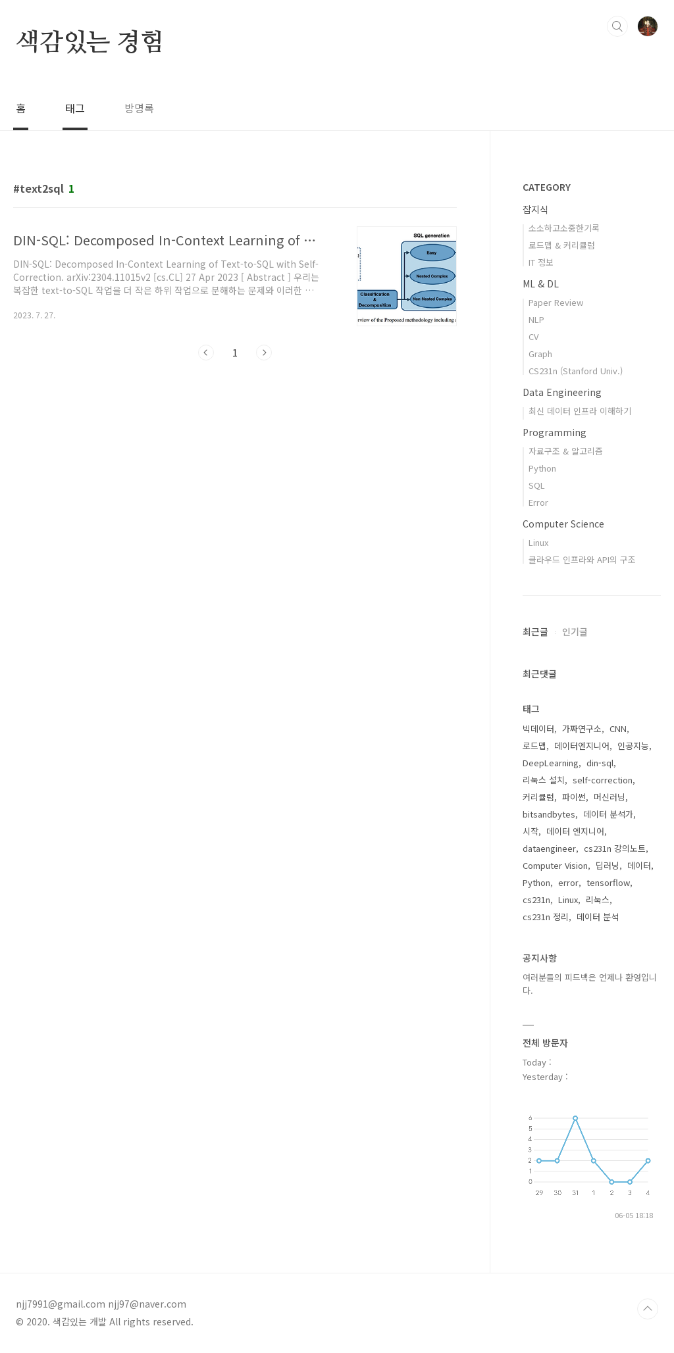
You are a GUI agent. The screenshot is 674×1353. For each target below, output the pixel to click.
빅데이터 (538, 728)
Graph (540, 353)
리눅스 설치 (544, 780)
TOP (647, 1308)
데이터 (639, 865)
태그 (75, 108)
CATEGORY (547, 186)
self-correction (603, 780)
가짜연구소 (582, 728)
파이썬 (574, 797)
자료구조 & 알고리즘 (566, 451)
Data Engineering (562, 392)
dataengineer (549, 848)
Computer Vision (555, 865)
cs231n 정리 (546, 916)
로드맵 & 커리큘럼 (562, 245)
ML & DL (541, 283)
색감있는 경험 (90, 43)
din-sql (599, 762)
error (568, 882)
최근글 (535, 631)
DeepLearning (551, 762)
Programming (554, 432)
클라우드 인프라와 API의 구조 (582, 559)
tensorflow (608, 882)
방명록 (139, 108)
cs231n (536, 899)
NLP (536, 319)
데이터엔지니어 (581, 745)
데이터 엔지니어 (575, 831)
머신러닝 (609, 797)
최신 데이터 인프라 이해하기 (580, 411)
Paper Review (556, 302)
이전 (206, 352)
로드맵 (534, 745)
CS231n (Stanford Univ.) (576, 370)
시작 (530, 831)
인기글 (575, 631)
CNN (618, 728)
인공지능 (633, 745)
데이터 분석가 (608, 814)
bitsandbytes (549, 814)
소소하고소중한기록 (564, 228)
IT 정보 (541, 262)
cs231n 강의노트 (615, 848)
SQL (537, 485)
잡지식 (535, 209)
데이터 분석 (598, 916)
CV (533, 336)
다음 (264, 352)
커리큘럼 (538, 797)
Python (542, 468)
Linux (538, 542)
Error (538, 502)
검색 (617, 26)
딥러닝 (607, 865)
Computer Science (563, 523)
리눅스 (597, 899)
